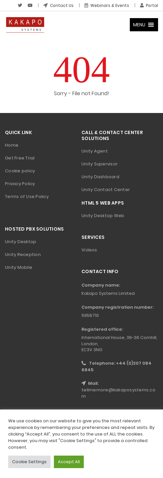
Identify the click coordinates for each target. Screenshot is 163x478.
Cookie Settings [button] (29, 462)
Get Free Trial (20, 158)
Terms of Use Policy (27, 196)
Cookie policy (20, 171)
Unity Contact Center (106, 189)
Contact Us (58, 5)
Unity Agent (95, 151)
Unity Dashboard (100, 177)
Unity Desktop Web (103, 215)
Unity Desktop (20, 242)
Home (11, 145)
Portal (149, 5)
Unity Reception (23, 254)
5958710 (90, 315)
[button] (139, 24)
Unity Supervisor (100, 164)
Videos (89, 250)
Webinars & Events (106, 5)
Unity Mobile (18, 267)
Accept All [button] (69, 462)
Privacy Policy (20, 184)
